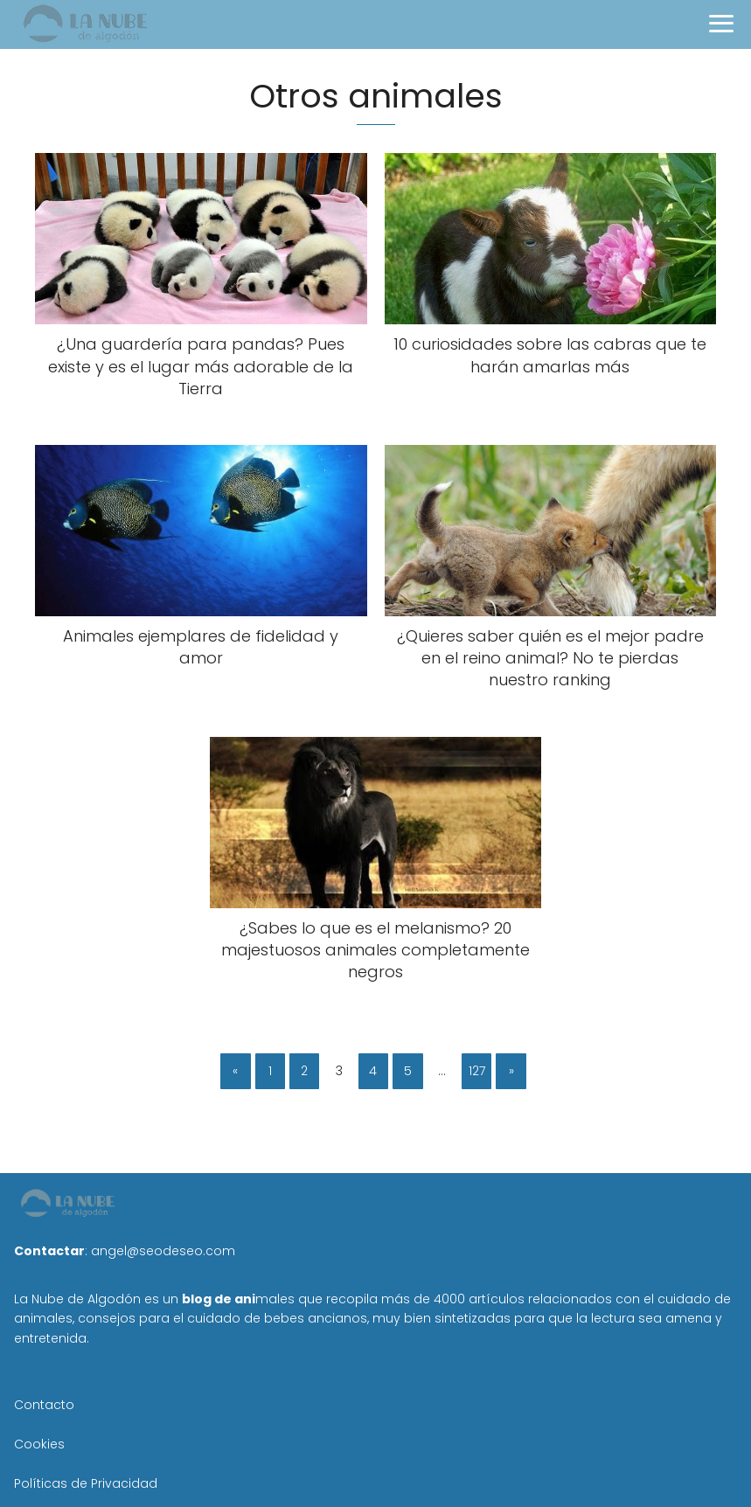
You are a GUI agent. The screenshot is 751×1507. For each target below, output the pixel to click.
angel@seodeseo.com (163, 1251)
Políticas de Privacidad (85, 1483)
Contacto (44, 1404)
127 (477, 1071)
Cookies (39, 1444)
